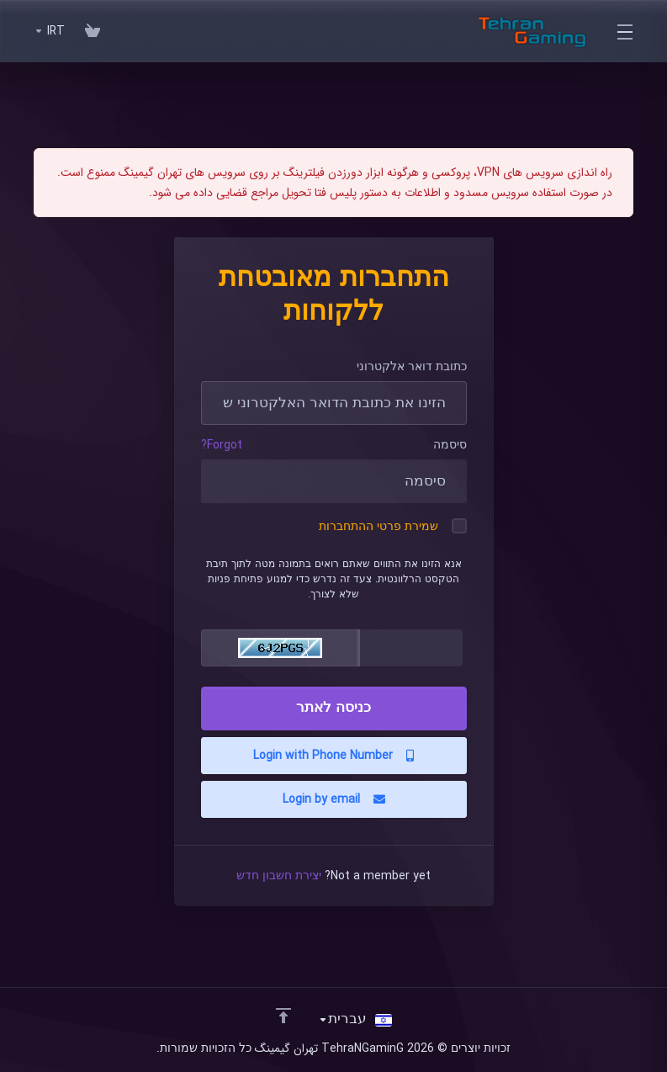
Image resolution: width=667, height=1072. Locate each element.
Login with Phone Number (333, 755)
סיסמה (450, 445)
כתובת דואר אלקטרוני (412, 367)
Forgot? (221, 445)
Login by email (334, 799)
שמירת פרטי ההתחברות (393, 526)
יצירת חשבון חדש (278, 876)
